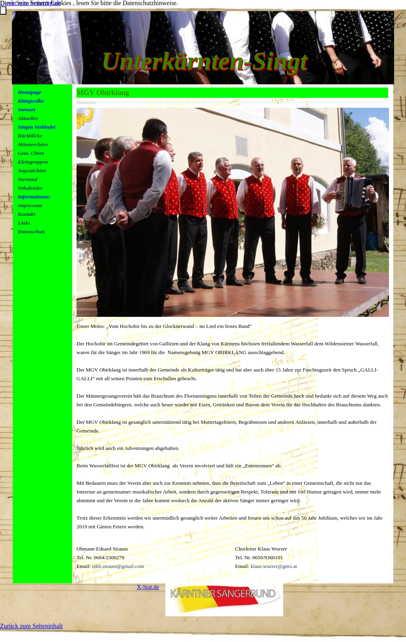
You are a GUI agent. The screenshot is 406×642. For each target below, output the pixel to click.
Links (24, 223)
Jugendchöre (32, 170)
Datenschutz (31, 231)
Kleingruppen (33, 162)
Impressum (30, 205)
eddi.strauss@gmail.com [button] (118, 566)
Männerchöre (33, 144)
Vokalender (30, 188)
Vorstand (27, 179)
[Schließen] (3, 10)
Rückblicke (30, 136)
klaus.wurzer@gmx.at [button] (274, 566)
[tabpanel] (45, 170)
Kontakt (26, 214)
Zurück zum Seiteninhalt (31, 626)
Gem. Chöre (31, 153)
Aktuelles (28, 118)
